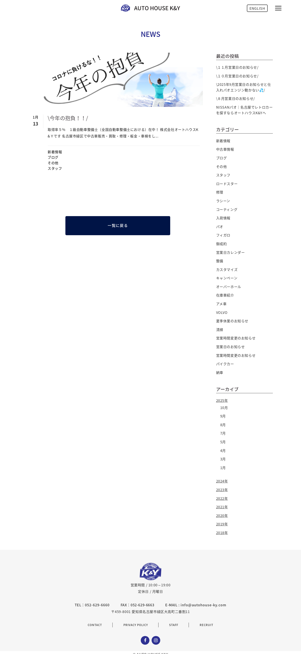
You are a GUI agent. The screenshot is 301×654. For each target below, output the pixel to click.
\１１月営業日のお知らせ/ (237, 67)
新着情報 (55, 151)
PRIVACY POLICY (135, 625)
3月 (223, 459)
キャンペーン (227, 278)
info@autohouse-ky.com (203, 604)
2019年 (222, 524)
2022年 (222, 498)
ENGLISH (257, 8)
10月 (224, 407)
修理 (219, 192)
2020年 (222, 515)
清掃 (219, 329)
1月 (223, 467)
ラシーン (223, 200)
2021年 (222, 506)
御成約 (221, 243)
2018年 (222, 532)
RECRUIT (206, 625)
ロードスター (227, 183)
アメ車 (221, 303)
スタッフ (55, 168)
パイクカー (225, 363)
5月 (223, 441)
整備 (219, 260)
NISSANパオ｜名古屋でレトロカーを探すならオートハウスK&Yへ (244, 109)
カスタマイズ (227, 269)
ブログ (53, 157)
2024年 (222, 481)
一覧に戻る (118, 225)
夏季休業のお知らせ (232, 320)
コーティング (227, 209)
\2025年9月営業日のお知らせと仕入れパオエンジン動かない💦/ (243, 87)
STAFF (173, 625)
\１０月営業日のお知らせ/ (237, 75)
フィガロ (223, 235)
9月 (223, 416)
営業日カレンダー (230, 252)
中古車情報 (225, 149)
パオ (219, 226)
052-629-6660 (97, 604)
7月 (223, 433)
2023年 (222, 489)
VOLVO (222, 312)
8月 (223, 424)
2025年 (222, 400)
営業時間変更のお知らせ (236, 338)
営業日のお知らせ (230, 346)
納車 (219, 372)
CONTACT (95, 625)
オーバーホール (228, 286)
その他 (53, 162)
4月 (223, 450)
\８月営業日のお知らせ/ (235, 98)
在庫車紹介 (225, 295)
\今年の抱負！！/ (68, 118)
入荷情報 (223, 217)
